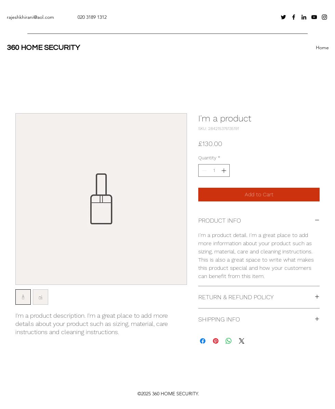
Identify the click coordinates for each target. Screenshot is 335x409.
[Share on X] (242, 341)
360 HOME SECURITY (43, 48)
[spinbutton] (214, 170)
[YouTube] (314, 17)
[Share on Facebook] (203, 341)
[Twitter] (283, 17)
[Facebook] (293, 17)
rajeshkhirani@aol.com (30, 17)
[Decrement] (203, 170)
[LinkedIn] (303, 17)
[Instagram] (324, 17)
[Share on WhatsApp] (229, 341)
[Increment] (224, 170)
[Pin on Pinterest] (216, 341)
